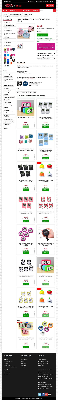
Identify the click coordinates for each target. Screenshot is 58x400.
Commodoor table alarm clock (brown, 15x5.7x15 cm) (26, 149)
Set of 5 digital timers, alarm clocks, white (45, 118)
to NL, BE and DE (46, 57)
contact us (8, 1)
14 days (46, 58)
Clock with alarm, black (25, 117)
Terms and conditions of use (9, 34)
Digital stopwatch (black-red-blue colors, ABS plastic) (46, 244)
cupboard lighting (8, 74)
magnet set (6, 88)
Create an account (49, 1)
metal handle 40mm (8, 85)
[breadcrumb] (5, 14)
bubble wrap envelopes (7, 116)
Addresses (23, 365)
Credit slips (23, 363)
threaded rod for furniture (8, 127)
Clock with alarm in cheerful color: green (45, 275)
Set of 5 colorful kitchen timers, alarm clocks (45, 338)
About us (7, 22)
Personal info (24, 359)
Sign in (42, 1)
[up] (47, 30)
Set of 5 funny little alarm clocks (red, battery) (45, 212)
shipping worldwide (46, 55)
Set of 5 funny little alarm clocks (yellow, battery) (26, 307)
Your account (26, 356)
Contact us (7, 45)
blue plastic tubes (8, 76)
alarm (18, 92)
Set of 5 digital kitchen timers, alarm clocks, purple (26, 244)
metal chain (6, 110)
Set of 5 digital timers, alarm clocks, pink (26, 212)
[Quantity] (44, 31)
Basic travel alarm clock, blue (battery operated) (26, 338)
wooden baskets (8, 112)
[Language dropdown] (31, 1)
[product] (25, 107)
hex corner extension (9, 121)
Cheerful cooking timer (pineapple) (46, 181)
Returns (7, 27)
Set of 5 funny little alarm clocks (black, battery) (26, 275)
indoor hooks (7, 124)
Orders (22, 361)
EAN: (30, 83)
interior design (7, 102)
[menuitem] (3, 10)
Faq (6, 39)
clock (34, 92)
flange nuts (6, 99)
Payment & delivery (9, 25)
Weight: (30, 85)
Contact (41, 356)
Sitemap (7, 37)
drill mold (6, 107)
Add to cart (42, 35)
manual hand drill (8, 119)
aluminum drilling (8, 105)
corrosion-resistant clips (8, 80)
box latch (6, 94)
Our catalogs (8, 42)
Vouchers (23, 367)
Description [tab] (21, 62)
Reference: (31, 82)
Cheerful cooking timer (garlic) (46, 307)
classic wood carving (9, 97)
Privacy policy (8, 30)
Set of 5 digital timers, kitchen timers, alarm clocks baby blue (45, 150)
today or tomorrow (46, 53)
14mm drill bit (7, 83)
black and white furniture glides (7, 91)
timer (30, 92)
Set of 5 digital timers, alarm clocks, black (26, 181)
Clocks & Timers (32, 78)
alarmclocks (24, 92)
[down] (47, 32)
